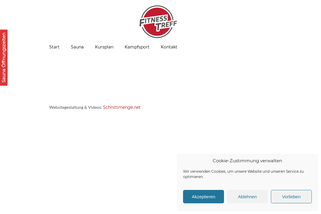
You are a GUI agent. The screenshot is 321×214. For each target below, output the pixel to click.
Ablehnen (247, 196)
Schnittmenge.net (122, 107)
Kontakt (169, 47)
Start (54, 47)
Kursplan (104, 47)
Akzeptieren (203, 196)
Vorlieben (291, 196)
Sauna (77, 47)
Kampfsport (137, 47)
